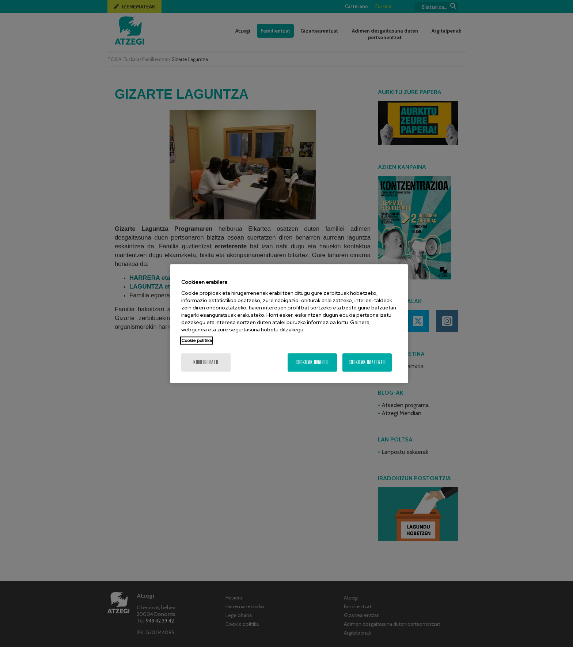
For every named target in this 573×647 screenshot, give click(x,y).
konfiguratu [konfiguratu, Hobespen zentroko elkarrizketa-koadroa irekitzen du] (205, 362)
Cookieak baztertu (367, 362)
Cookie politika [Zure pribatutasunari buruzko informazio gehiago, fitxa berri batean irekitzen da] (196, 340)
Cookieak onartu (312, 362)
